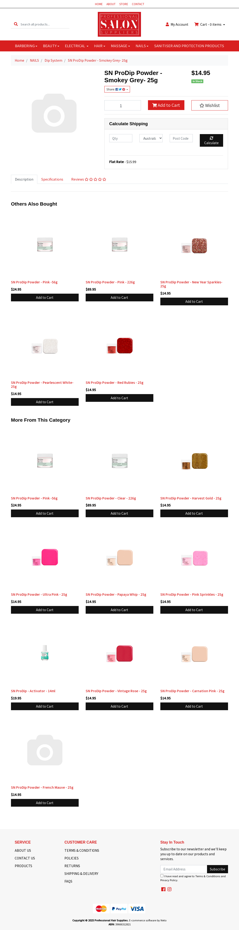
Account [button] (177, 24)
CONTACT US (25, 858)
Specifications (52, 179)
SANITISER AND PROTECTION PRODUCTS (189, 45)
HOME (99, 4)
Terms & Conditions (207, 876)
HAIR (98, 45)
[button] (209, 105)
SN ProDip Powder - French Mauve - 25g (42, 787)
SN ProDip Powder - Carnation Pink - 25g (192, 690)
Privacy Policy (168, 880)
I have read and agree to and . (193, 878)
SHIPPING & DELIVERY (81, 873)
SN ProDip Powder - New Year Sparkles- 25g (191, 284)
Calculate (211, 140)
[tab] (24, 179)
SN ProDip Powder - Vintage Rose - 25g (116, 690)
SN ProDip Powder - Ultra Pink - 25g (39, 594)
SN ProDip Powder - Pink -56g (34, 282)
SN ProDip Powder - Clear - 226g (111, 498)
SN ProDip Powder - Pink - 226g (110, 282)
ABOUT (111, 4)
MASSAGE (119, 45)
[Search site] (16, 24)
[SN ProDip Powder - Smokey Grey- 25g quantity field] (122, 105)
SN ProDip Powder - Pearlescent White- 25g (42, 384)
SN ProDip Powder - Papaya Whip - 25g (116, 594)
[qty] (120, 138)
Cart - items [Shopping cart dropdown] (208, 24)
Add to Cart (166, 105)
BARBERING (25, 45)
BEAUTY (49, 45)
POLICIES (71, 858)
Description (24, 179)
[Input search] (45, 24)
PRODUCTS (23, 865)
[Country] (150, 138)
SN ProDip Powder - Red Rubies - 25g (115, 382)
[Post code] (181, 138)
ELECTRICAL (75, 45)
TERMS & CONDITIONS (81, 850)
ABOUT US (23, 850)
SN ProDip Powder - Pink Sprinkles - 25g (191, 594)
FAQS (68, 881)
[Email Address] (183, 869)
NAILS (141, 45)
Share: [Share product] (116, 89)
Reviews (88, 179)
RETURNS (72, 865)
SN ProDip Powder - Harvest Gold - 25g (190, 498)
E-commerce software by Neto (148, 920)
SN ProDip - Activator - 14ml (33, 690)
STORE (123, 4)
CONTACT (138, 4)
